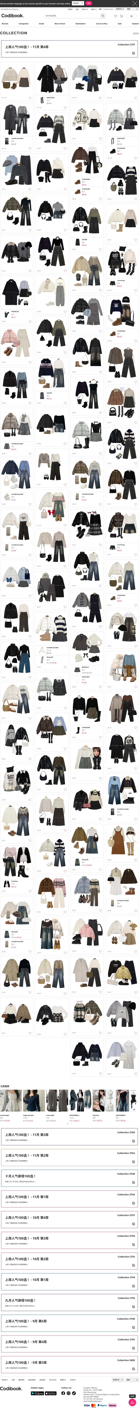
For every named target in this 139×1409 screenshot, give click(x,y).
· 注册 (77, 9)
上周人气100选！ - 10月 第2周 (27, 1259)
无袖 (1, 1118)
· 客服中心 (93, 9)
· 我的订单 (84, 9)
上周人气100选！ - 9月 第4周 (26, 1342)
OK (88, 3)
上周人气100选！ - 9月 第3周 (26, 1362)
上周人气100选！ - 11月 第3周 (27, 1134)
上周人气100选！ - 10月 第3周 (27, 1238)
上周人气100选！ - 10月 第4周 (27, 1217)
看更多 (136, 33)
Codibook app (108, 9)
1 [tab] (67, 1123)
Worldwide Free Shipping (9, 9)
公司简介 (73, 1380)
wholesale (52, 1380)
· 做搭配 (69, 9)
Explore (135, 24)
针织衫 (25, 1118)
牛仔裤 (72, 1118)
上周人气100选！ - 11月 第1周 (27, 1197)
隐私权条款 (32, 1380)
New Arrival (60, 24)
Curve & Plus (101, 24)
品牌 (13, 1380)
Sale (120, 24)
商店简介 (5, 1380)
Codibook (12, 15)
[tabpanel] (11, 1105)
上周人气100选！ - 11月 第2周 (27, 1155)
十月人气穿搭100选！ (20, 1176)
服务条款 (21, 1380)
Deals (41, 24)
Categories (23, 24)
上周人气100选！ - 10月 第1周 (27, 1279)
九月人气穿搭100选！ (20, 1300)
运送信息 (42, 1380)
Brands (5, 24)
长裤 (47, 1118)
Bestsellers (80, 24)
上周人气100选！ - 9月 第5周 (26, 1321)
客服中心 (63, 1380)
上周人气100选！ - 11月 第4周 (27, 47)
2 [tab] (71, 1123)
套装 (94, 1118)
